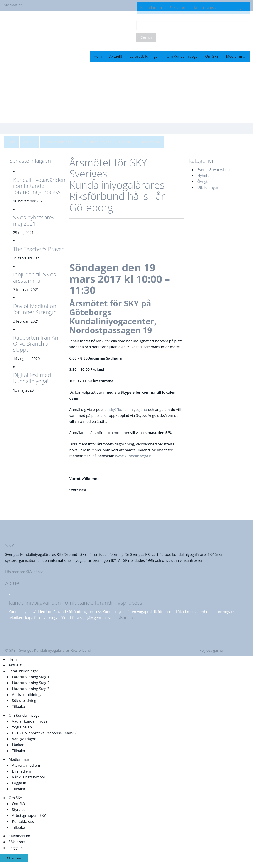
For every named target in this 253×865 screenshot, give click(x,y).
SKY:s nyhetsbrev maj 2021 (33, 220)
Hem (98, 56)
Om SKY (212, 56)
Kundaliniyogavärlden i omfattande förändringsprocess (39, 186)
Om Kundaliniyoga (182, 56)
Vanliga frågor (24, 738)
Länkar (18, 744)
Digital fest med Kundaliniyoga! (32, 378)
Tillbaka (18, 706)
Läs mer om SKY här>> (24, 571)
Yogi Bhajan (22, 727)
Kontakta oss (205, 7)
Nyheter (204, 175)
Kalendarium (151, 7)
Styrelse (18, 809)
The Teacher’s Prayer (38, 249)
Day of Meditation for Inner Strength (35, 309)
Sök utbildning (24, 700)
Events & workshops (214, 169)
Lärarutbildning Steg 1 (30, 676)
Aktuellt (115, 56)
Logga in (240, 7)
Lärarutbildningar (144, 56)
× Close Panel (14, 858)
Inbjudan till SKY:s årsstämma (34, 277)
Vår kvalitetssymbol (28, 777)
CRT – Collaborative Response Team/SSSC (47, 733)
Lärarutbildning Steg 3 (30, 688)
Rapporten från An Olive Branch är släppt (35, 343)
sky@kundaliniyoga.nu (128, 409)
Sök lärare (178, 7)
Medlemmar (236, 56)
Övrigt (202, 181)
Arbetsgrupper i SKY (29, 815)
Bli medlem (21, 771)
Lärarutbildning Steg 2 (30, 682)
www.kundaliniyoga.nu (134, 455)
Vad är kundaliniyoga (29, 721)
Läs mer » (125, 617)
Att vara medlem (26, 765)
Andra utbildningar (28, 694)
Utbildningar (207, 187)
